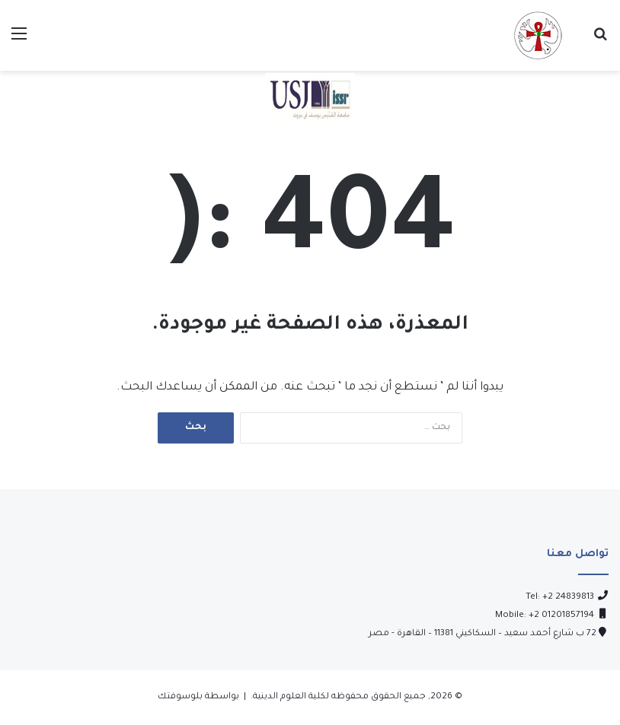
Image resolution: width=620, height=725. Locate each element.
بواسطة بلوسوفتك (198, 697)
